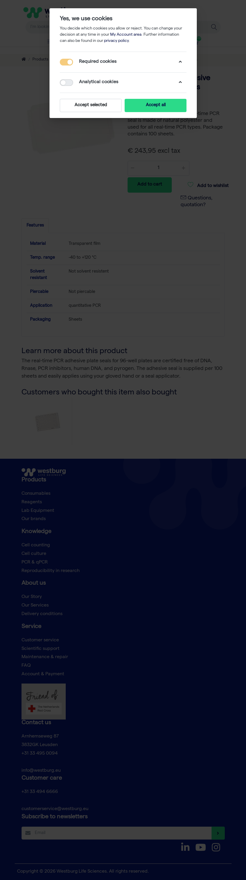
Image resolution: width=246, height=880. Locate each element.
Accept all (155, 105)
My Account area (125, 35)
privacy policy (116, 41)
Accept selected (91, 105)
